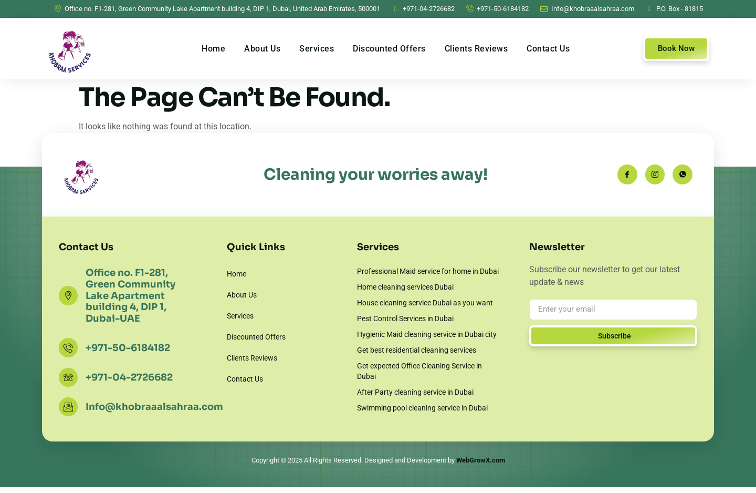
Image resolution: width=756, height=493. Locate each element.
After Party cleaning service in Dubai (415, 392)
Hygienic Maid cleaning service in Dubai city (427, 334)
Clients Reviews (476, 49)
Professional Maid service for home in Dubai (428, 271)
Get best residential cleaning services (416, 350)
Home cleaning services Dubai (405, 287)
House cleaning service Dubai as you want (425, 303)
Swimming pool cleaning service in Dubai (422, 408)
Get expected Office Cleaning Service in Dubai (419, 371)
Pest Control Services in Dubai (405, 318)
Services (316, 49)
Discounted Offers (389, 49)
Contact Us (548, 49)
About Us (262, 49)
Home (213, 49)
